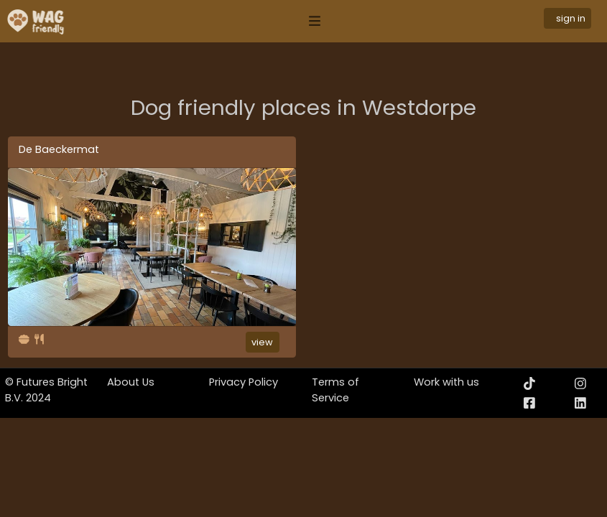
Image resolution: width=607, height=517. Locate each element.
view (262, 342)
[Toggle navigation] (314, 21)
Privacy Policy (243, 382)
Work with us (446, 382)
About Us (130, 382)
